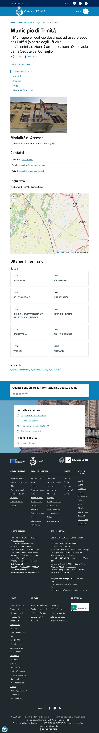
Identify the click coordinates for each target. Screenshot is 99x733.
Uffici (12, 486)
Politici (13, 505)
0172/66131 (27, 159)
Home (12, 22)
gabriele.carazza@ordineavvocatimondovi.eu (69, 590)
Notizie (67, 478)
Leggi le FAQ (15, 640)
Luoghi (38, 22)
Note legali (14, 678)
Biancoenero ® (70, 723)
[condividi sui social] (16, 56)
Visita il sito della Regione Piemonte (45, 605)
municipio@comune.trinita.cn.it (33, 165)
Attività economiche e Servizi (83, 511)
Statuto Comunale (17, 671)
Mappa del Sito (16, 698)
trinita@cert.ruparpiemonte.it (30, 170)
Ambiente (35, 486)
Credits (13, 686)
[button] (50, 221)
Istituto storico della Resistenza (63, 620)
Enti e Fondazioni (17, 493)
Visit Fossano (55, 605)
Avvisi (66, 493)
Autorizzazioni (36, 501)
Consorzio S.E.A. (37, 616)
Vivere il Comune (25, 22)
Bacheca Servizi (16, 667)
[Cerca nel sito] (86, 11)
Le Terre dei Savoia (38, 612)
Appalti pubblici (37, 497)
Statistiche (14, 694)
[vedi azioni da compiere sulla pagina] (30, 56)
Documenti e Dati (17, 489)
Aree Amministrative (18, 482)
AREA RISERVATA (48, 729)
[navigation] (4, 11)
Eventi (80, 480)
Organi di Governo (17, 478)
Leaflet (60, 253)
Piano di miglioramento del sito (17, 632)
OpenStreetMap (73, 253)
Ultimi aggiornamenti (18, 690)
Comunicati (68, 489)
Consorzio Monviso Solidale (61, 612)
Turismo (50, 517)
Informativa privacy (18, 675)
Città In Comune (58, 719)
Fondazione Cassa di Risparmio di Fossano (47, 609)
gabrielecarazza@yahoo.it (66, 584)
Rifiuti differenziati (57, 609)
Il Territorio (82, 488)
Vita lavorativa (53, 520)
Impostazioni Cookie (18, 682)
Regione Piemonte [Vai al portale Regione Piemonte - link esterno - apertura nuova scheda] (16, 3)
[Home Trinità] (31, 11)
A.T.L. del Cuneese (57, 616)
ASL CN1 (34, 620)
